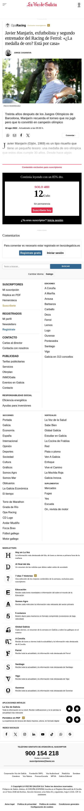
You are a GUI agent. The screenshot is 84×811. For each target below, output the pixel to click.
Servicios (7, 366)
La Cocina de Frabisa (57, 440)
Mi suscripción (10, 289)
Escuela (49, 503)
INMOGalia (8, 377)
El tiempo (8, 493)
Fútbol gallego (11, 533)
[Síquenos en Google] (70, 734)
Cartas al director (12, 342)
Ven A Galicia (52, 456)
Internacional (10, 440)
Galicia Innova (53, 477)
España (7, 435)
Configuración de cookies (42, 807)
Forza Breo (9, 528)
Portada (7, 419)
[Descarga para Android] (77, 708)
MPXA (53, 776)
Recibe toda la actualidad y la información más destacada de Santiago (38, 667)
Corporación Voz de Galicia (15, 773)
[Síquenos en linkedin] (34, 734)
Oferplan (7, 371)
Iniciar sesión (55, 252)
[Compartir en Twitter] (28, 135)
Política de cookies (47, 804)
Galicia (7, 425)
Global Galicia (53, 430)
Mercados (50, 488)
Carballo (49, 309)
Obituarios (9, 483)
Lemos (48, 325)
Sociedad (8, 456)
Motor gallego (10, 538)
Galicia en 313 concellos (59, 356)
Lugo (47, 330)
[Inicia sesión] (78, 4)
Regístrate (8, 329)
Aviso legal (10, 804)
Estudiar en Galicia (55, 435)
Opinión (7, 446)
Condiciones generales (69, 804)
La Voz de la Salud (55, 419)
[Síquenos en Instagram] (25, 734)
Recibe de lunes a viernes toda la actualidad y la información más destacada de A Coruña (41, 641)
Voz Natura (27, 776)
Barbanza (50, 303)
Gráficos (7, 467)
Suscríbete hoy (42, 210)
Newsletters (9, 324)
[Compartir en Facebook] (21, 135)
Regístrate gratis (30, 252)
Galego (49, 274)
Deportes (8, 451)
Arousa (49, 298)
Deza (48, 314)
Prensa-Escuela (41, 776)
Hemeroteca (9, 300)
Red (47, 446)
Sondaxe (76, 773)
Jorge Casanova (22, 53)
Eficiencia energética (14, 400)
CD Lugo (8, 517)
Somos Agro (10, 472)
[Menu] (4, 4)
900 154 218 (42, 753)
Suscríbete (9, 305)
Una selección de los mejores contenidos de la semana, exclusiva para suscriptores (38, 579)
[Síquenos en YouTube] (43, 734)
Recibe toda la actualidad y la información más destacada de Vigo (36, 679)
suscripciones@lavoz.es (42, 761)
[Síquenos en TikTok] (52, 734)
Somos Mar (9, 477)
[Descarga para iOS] (69, 708)
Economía (8, 430)
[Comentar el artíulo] (70, 135)
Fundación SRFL (36, 773)
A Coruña (50, 288)
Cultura (7, 462)
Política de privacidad (27, 804)
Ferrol (48, 319)
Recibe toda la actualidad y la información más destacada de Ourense (38, 690)
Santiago (50, 346)
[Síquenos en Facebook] (6, 734)
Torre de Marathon (13, 501)
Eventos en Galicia (13, 382)
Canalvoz (16, 776)
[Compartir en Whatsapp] (8, 135)
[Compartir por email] (14, 135)
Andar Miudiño (11, 522)
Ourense (50, 335)
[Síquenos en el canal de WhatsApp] (61, 734)
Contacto (7, 387)
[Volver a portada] (42, 4)
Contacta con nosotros (15, 348)
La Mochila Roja (54, 472)
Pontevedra (51, 340)
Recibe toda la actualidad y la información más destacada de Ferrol (37, 653)
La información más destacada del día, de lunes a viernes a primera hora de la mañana (42, 555)
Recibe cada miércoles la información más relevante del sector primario (39, 604)
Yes (47, 498)
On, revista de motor (56, 509)
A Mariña (50, 293)
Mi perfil (7, 318)
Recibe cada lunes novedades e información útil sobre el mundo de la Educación (38, 592)
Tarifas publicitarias (13, 361)
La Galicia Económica (15, 488)
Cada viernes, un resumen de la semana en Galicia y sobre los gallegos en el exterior (41, 630)
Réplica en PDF (11, 295)
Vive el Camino (53, 467)
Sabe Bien (51, 425)
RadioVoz (66, 773)
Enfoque (49, 462)
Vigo (47, 351)
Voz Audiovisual (52, 773)
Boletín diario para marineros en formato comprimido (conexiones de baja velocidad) (40, 616)
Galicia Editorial (65, 776)
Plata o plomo (53, 451)
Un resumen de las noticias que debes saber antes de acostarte (36, 567)
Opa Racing (9, 512)
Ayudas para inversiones (16, 405)
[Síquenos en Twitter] (15, 734)
